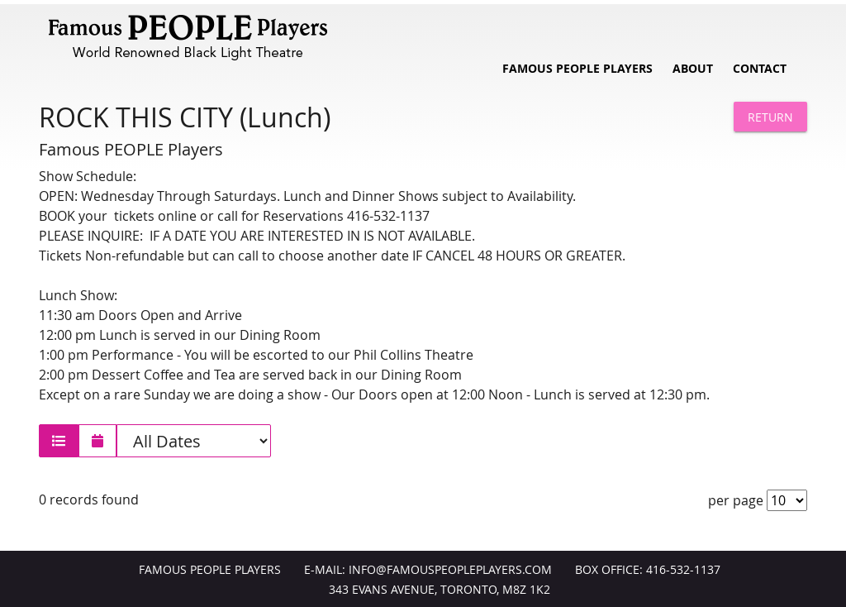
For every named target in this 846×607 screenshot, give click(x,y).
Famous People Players (577, 68)
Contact (760, 68)
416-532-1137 (683, 569)
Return (770, 117)
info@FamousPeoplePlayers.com (450, 569)
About (693, 68)
